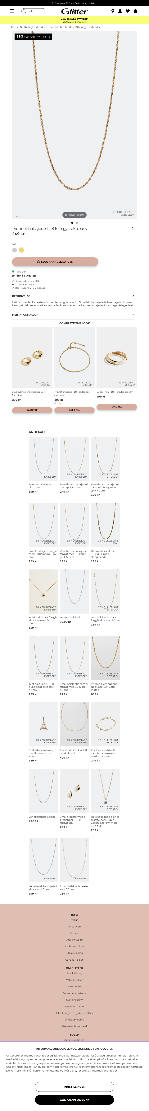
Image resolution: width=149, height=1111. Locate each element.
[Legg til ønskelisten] (132, 229)
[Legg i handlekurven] (55, 261)
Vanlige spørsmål (74, 1040)
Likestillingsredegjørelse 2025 (74, 1013)
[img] (72, 223)
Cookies (74, 933)
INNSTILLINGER (74, 1086)
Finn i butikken (24, 275)
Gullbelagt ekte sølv (32, 27)
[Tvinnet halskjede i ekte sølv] (15, 250)
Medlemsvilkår (74, 940)
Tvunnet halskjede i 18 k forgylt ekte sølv (74, 27)
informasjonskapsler (104, 1070)
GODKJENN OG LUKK (74, 1100)
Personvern (74, 926)
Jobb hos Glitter (74, 946)
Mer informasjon (25, 314)
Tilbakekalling (74, 953)
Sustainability (74, 1000)
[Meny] (12, 11)
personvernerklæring (46, 1070)
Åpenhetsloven (74, 1006)
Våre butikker (74, 980)
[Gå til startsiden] (74, 11)
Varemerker (74, 986)
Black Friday (74, 973)
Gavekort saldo (74, 959)
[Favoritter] (130, 11)
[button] (122, 11)
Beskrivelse (21, 296)
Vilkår (74, 920)
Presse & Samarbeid (74, 1026)
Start (13, 27)
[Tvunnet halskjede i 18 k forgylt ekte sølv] (22, 250)
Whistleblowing (74, 1019)
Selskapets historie (74, 993)
